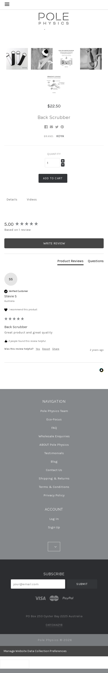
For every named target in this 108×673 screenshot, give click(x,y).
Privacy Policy (54, 495)
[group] (54, 224)
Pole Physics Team (54, 411)
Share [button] (55, 348)
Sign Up (54, 527)
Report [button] (46, 348)
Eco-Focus (54, 419)
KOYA (60, 136)
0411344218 (54, 625)
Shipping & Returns (54, 478)
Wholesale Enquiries (54, 436)
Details (11, 199)
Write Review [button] (54, 243)
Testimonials (54, 453)
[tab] (70, 262)
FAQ (54, 428)
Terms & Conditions (54, 487)
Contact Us (54, 470)
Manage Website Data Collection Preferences (35, 651)
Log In (54, 519)
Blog (54, 461)
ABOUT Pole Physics (54, 445)
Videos (32, 199)
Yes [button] (38, 348)
